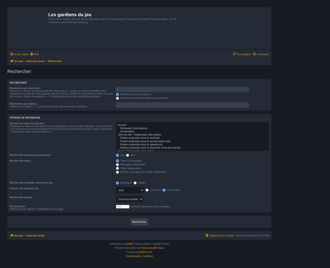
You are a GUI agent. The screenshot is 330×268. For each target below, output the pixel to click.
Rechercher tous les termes (133, 94)
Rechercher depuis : (22, 197)
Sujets (139, 182)
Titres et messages (128, 160)
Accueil (192, 125)
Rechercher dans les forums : (27, 123)
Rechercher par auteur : (24, 103)
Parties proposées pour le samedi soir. (192, 144)
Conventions (192, 131)
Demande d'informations (192, 128)
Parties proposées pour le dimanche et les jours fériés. (192, 147)
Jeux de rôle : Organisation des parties (192, 134)
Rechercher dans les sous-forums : (31, 155)
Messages (124, 182)
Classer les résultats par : (25, 188)
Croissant (153, 190)
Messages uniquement (131, 164)
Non (130, 155)
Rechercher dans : (21, 160)
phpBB (128, 244)
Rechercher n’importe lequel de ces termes (142, 98)
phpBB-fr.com (145, 252)
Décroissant (171, 190)
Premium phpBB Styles (152, 248)
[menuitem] (34, 54)
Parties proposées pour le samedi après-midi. (192, 141)
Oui (120, 155)
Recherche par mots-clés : (25, 88)
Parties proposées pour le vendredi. (192, 138)
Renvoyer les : (18, 206)
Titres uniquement (128, 168)
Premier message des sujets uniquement (141, 172)
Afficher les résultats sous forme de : (32, 182)
